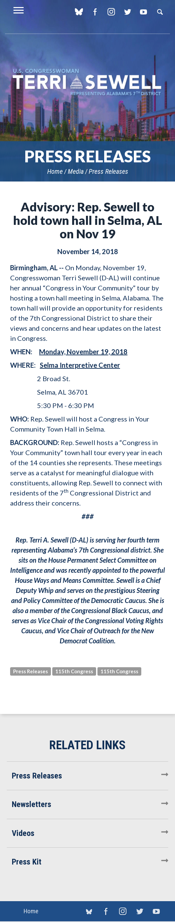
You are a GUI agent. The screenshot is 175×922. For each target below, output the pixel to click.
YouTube (143, 11)
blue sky (79, 11)
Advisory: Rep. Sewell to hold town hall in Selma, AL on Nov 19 (87, 220)
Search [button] (159, 11)
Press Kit (26, 862)
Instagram (111, 11)
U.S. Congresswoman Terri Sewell (87, 82)
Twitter (127, 11)
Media (76, 171)
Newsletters (31, 804)
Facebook (95, 11)
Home (55, 171)
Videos (23, 833)
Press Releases (108, 171)
